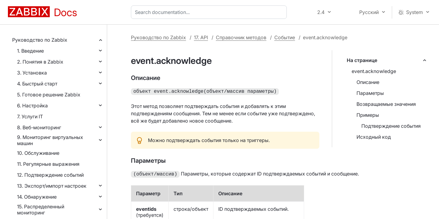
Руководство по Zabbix (39, 40)
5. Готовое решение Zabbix (48, 95)
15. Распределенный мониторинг (40, 209)
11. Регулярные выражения (48, 164)
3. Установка (32, 73)
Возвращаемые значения (386, 104)
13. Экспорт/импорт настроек (51, 186)
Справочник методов (241, 37)
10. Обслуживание (38, 153)
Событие (284, 37)
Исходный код (373, 137)
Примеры (367, 115)
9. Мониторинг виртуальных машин (50, 140)
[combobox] (210, 12)
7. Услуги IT (30, 116)
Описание (367, 82)
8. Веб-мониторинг (39, 127)
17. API (201, 37)
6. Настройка (32, 106)
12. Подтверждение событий (50, 175)
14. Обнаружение (37, 197)
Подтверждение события (391, 126)
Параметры (370, 93)
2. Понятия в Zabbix (40, 62)
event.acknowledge (374, 71)
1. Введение (30, 51)
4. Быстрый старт (37, 84)
